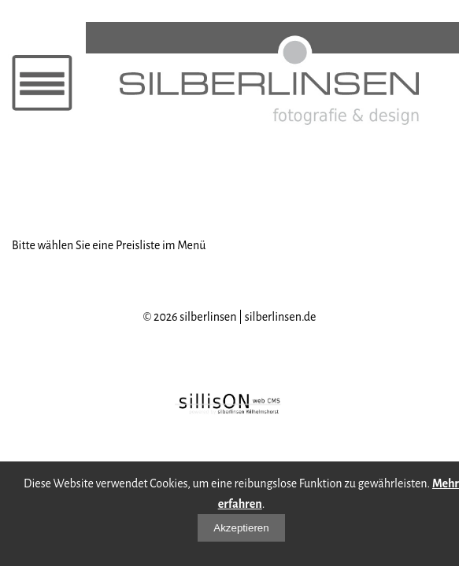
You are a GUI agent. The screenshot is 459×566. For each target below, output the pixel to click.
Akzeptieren (240, 528)
